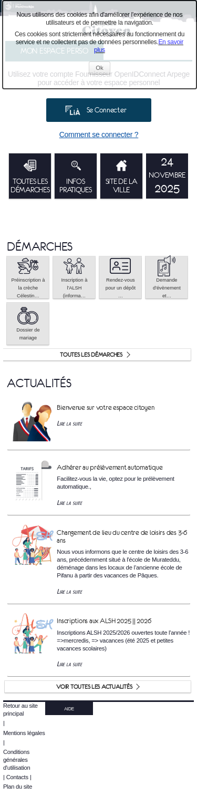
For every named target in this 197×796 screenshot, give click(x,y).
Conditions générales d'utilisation (16, 760)
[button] (28, 277)
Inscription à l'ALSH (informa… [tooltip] (74, 277)
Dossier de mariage (27, 322)
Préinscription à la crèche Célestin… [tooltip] (28, 277)
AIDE (69, 708)
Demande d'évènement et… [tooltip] (167, 277)
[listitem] (167, 176)
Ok (103, 69)
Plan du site (17, 786)
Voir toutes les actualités (94, 687)
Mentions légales (24, 733)
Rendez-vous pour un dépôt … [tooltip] (121, 277)
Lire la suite (69, 423)
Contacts (17, 777)
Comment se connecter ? (99, 134)
